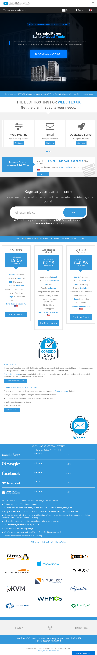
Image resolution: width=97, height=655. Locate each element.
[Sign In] (80, 10)
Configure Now (43, 174)
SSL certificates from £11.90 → (15, 381)
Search (74, 212)
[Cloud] (67, 10)
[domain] (48, 212)
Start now (17, 143)
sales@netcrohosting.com (14, 10)
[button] (92, 3)
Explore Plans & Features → (48, 54)
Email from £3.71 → (11, 410)
